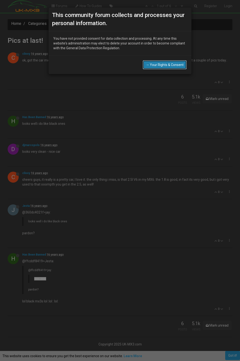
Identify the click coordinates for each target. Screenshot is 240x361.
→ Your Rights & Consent (165, 65)
